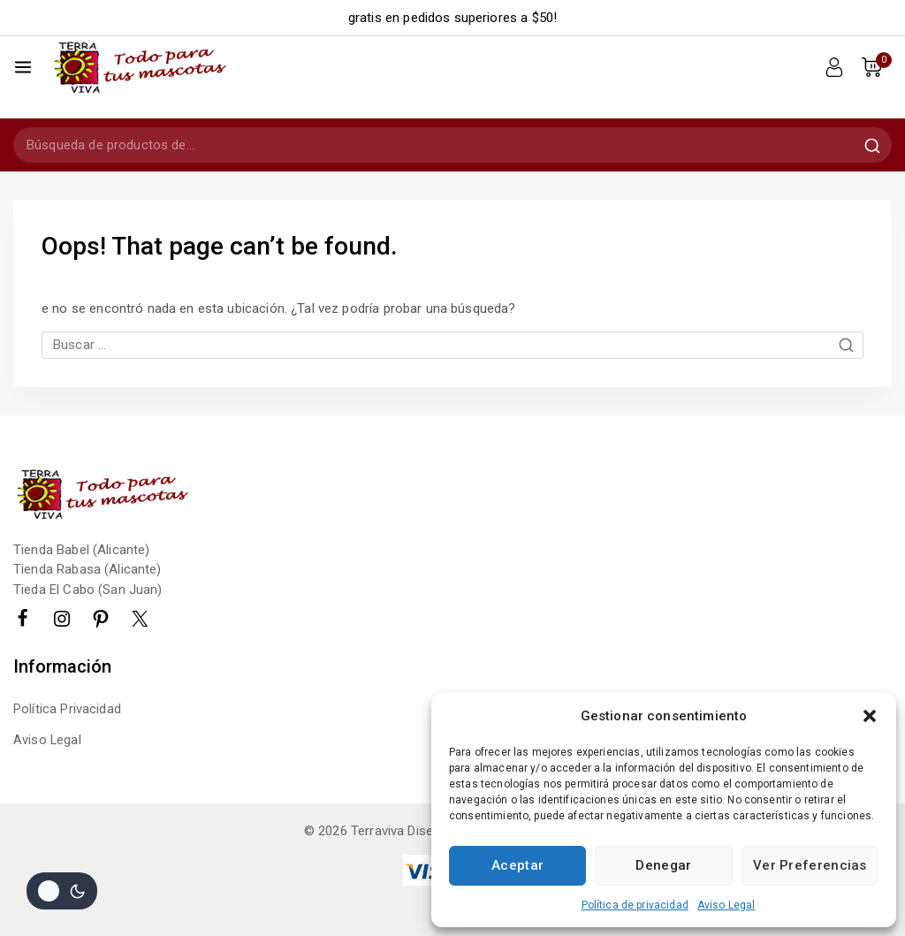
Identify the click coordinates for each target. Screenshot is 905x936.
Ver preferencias (810, 865)
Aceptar (517, 865)
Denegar (663, 865)
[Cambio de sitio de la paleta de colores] (62, 890)
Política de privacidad (635, 905)
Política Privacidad (67, 689)
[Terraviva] (138, 67)
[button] (869, 716)
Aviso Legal (726, 905)
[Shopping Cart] (877, 67)
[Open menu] (23, 67)
